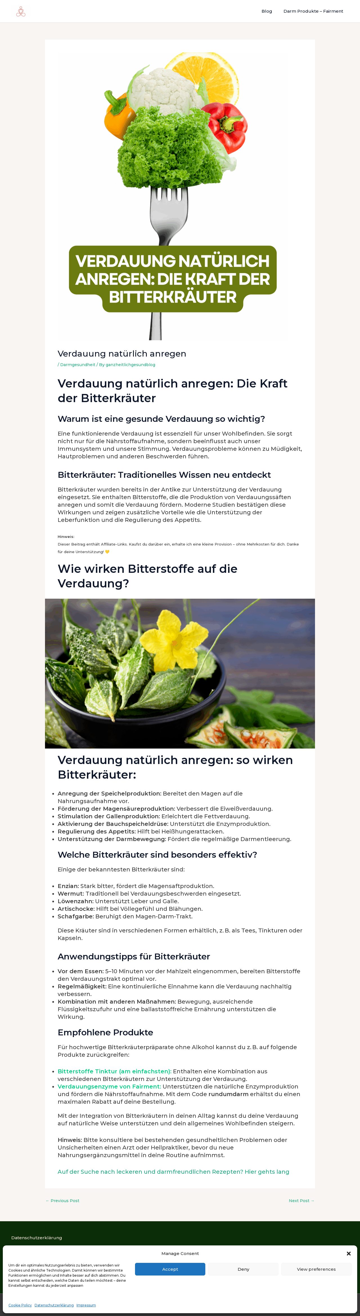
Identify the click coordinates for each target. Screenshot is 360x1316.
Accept (170, 1269)
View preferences (316, 1269)
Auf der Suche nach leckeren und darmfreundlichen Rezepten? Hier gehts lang (173, 1171)
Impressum (86, 1305)
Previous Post (63, 1200)
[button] (349, 1253)
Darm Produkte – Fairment (315, 11)
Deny (243, 1269)
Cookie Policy (20, 1305)
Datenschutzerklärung (54, 1305)
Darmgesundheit (79, 364)
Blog (271, 11)
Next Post (301, 1200)
